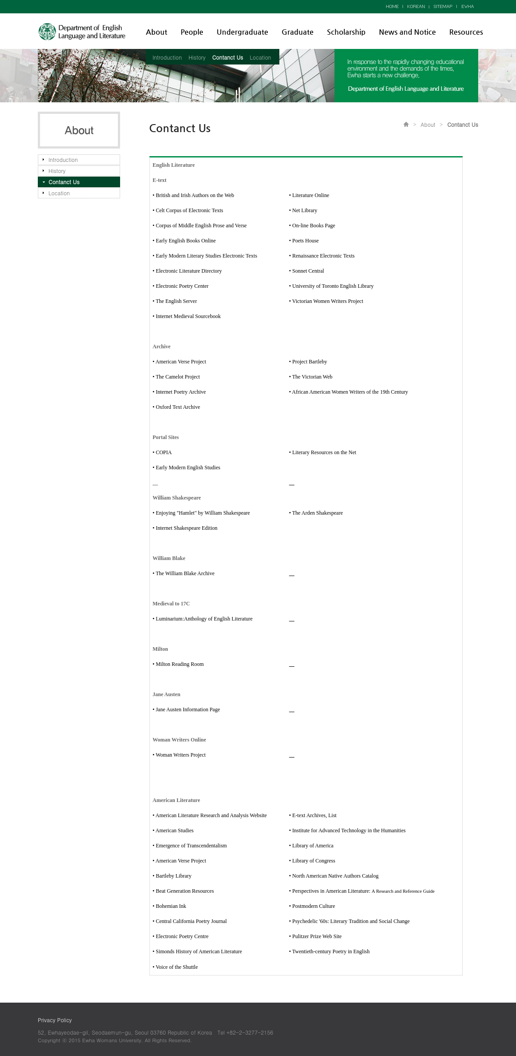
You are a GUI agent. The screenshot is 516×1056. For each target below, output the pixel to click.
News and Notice (407, 32)
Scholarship (346, 32)
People (192, 32)
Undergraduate (242, 32)
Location (260, 57)
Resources (466, 32)
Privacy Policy (55, 1020)
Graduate (298, 32)
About (156, 32)
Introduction (167, 57)
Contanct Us (227, 57)
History (197, 57)
